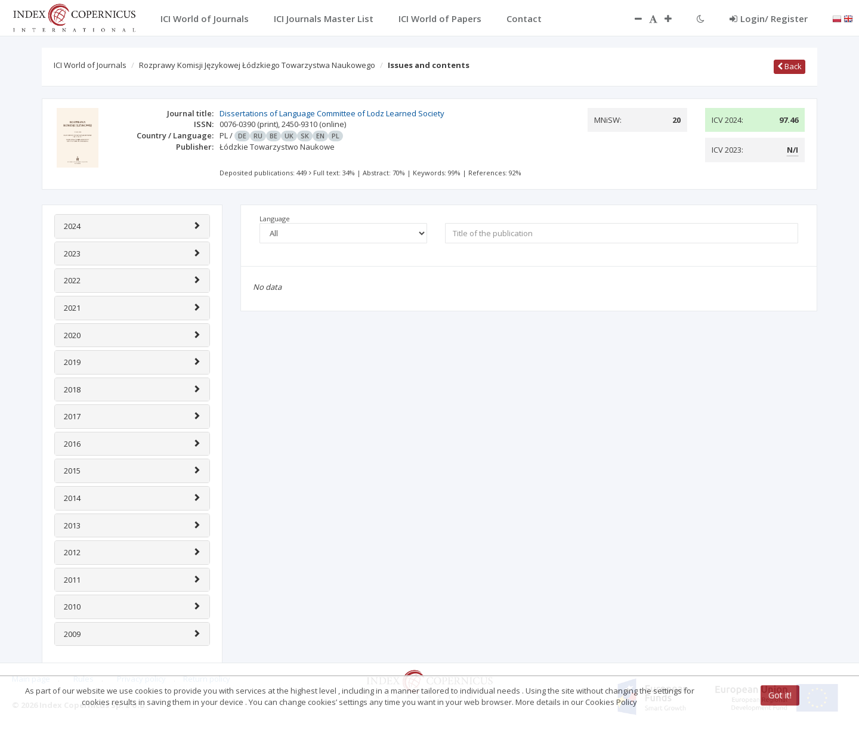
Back (789, 66)
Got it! (780, 695)
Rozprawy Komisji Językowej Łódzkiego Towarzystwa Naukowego (257, 65)
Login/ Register (769, 18)
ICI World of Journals (90, 65)
